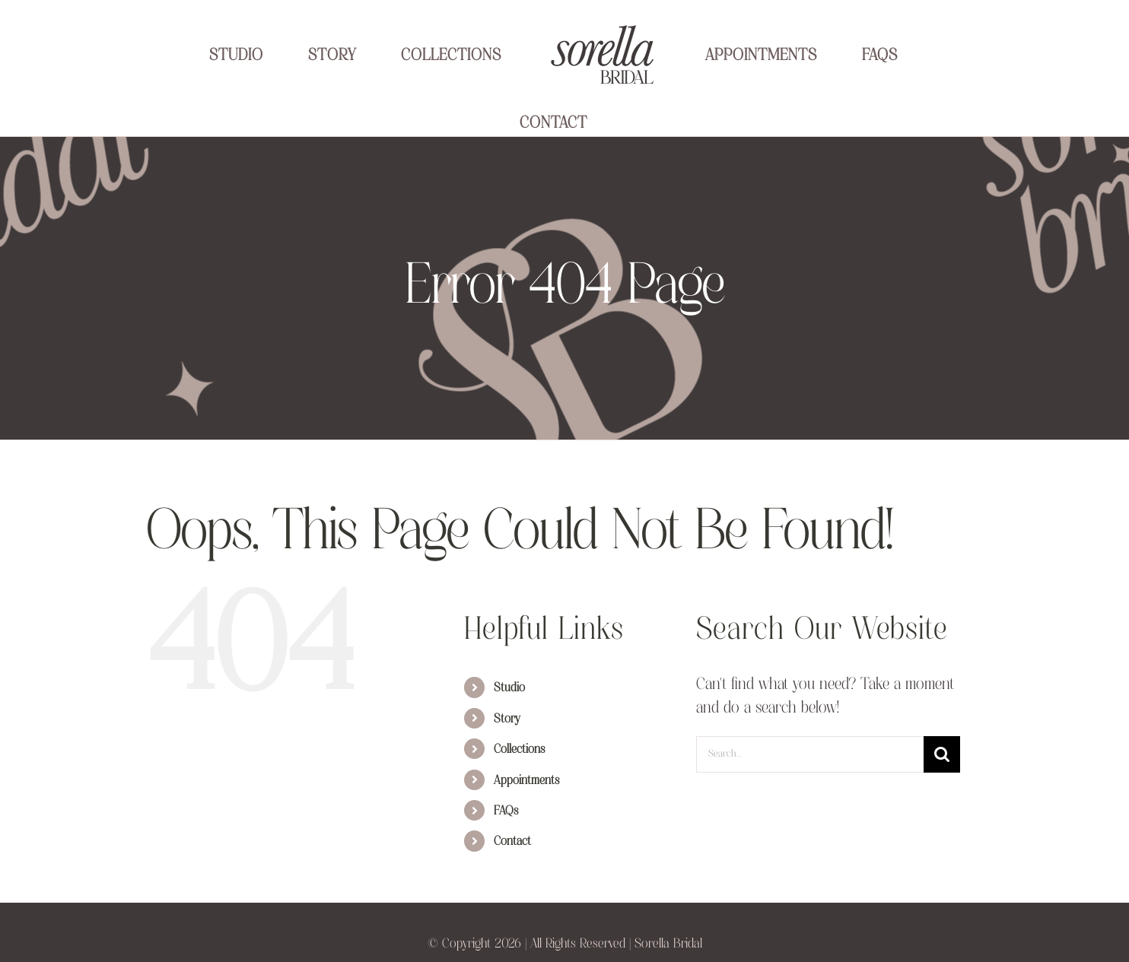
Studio (509, 688)
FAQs (506, 811)
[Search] (942, 754)
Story (507, 719)
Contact (512, 842)
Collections (519, 750)
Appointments (526, 781)
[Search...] (810, 754)
